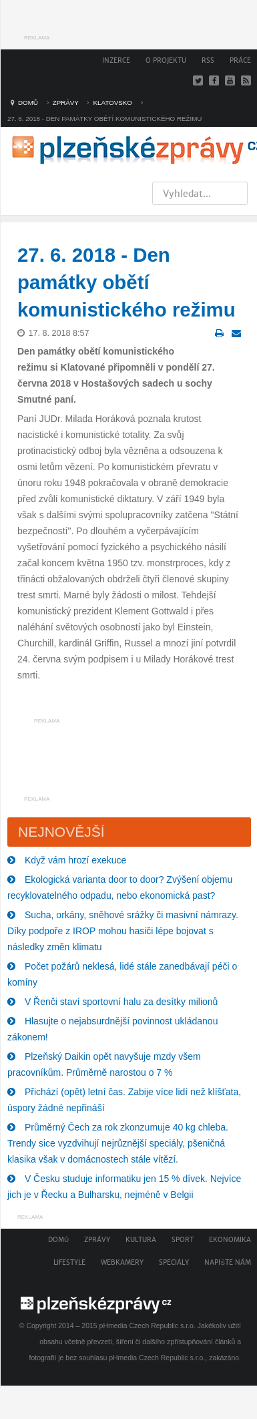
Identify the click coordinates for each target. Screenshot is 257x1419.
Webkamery (122, 1262)
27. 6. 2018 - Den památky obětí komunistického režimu (126, 282)
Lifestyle (69, 1262)
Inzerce (116, 60)
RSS (208, 60)
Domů (58, 1239)
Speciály (174, 1262)
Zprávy (97, 1239)
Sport (183, 1239)
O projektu (166, 60)
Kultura (140, 1239)
